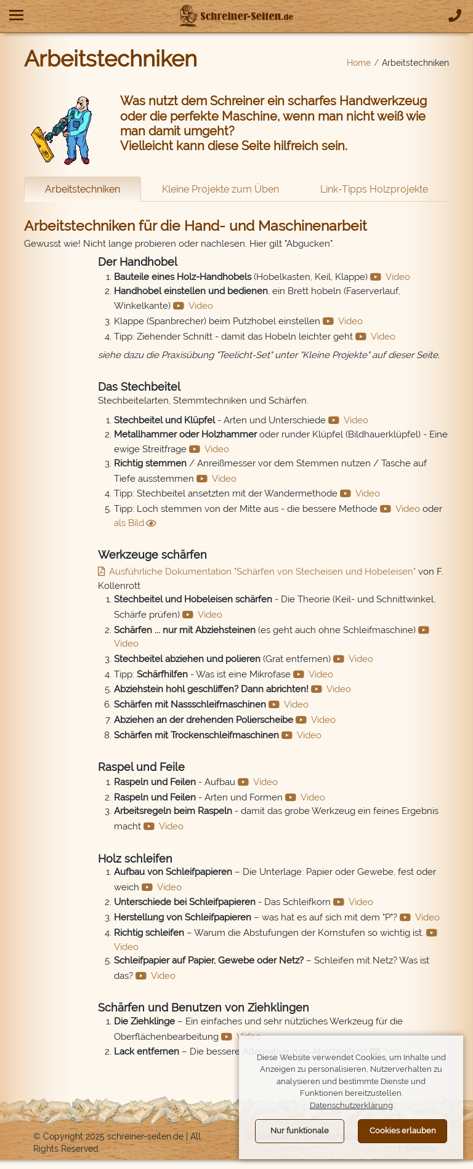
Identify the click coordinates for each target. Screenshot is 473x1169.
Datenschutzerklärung (351, 1105)
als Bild (129, 523)
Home (359, 63)
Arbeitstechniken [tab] (82, 189)
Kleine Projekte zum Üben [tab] (220, 189)
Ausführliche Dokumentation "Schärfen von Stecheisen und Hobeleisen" (262, 571)
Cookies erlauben (403, 1130)
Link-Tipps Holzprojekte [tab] (374, 189)
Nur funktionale (299, 1130)
